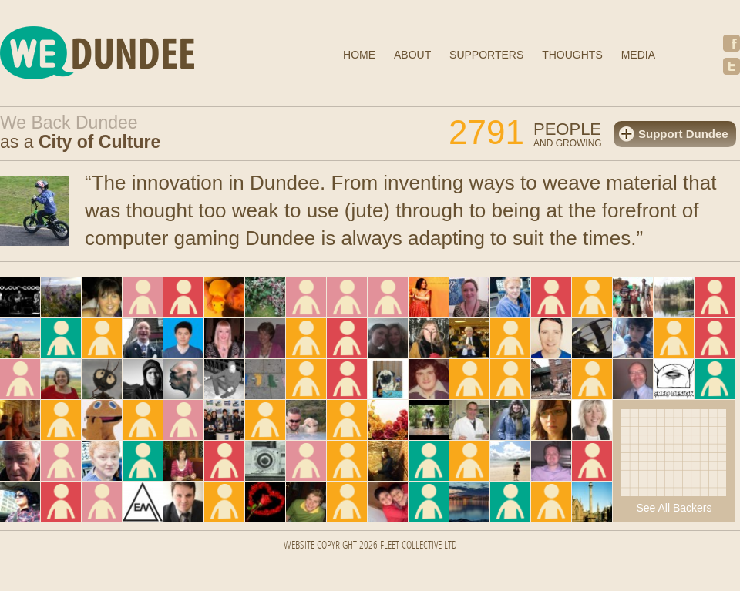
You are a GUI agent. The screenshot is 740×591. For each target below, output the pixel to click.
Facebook (731, 43)
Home (359, 55)
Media (638, 55)
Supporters (486, 55)
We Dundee (135, 55)
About (412, 55)
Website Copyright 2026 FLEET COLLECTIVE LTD (370, 546)
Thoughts (572, 55)
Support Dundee (683, 133)
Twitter (731, 66)
